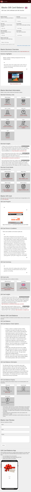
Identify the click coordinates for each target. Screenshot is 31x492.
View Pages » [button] (19, 28)
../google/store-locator (8, 115)
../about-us (23, 104)
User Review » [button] (20, 35)
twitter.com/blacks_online (23, 178)
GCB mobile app (5, 199)
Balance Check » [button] (4, 21)
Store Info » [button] (3, 28)
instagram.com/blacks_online (23, 189)
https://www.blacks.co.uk (24, 51)
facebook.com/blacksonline (7, 178)
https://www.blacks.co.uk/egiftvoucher (22, 309)
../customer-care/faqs (23, 115)
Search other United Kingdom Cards (23, 45)
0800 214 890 (7, 392)
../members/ (7, 137)
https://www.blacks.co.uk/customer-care (19, 150)
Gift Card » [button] (3, 35)
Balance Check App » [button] (5, 42)
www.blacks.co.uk (7, 104)
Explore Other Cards (23, 288)
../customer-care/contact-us (8, 126)
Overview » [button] (19, 21)
